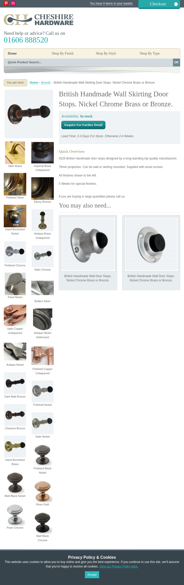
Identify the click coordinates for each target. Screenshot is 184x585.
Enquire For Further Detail (83, 125)
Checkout (158, 4)
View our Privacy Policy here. (118, 566)
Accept (92, 574)
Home (12, 53)
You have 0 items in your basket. (111, 3)
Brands (46, 82)
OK (176, 62)
